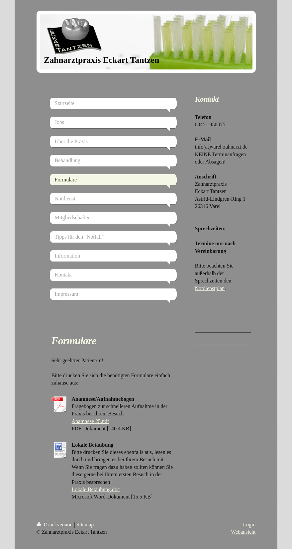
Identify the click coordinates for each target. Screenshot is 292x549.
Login (249, 524)
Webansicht (243, 532)
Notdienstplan (210, 288)
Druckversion (55, 524)
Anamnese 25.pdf (90, 421)
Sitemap (85, 524)
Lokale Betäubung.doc (96, 489)
